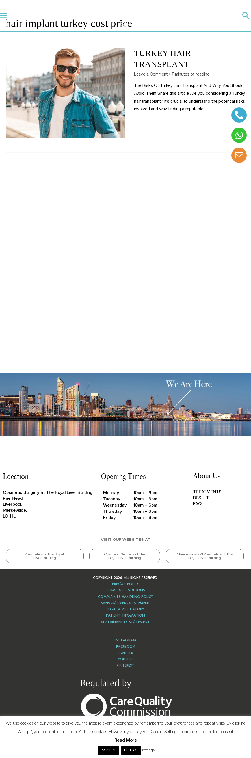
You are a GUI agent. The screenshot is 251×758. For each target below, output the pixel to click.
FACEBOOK (125, 647)
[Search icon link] (246, 15)
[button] (45, 556)
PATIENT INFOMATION (125, 615)
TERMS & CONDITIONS (125, 590)
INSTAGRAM (125, 640)
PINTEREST (125, 665)
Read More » (146, 123)
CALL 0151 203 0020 (195, 17)
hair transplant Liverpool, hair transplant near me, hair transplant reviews (125, 258)
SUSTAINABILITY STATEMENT (125, 622)
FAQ (197, 503)
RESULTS (65, 15)
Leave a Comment (151, 74)
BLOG (99, 15)
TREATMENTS (41, 15)
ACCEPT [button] (108, 750)
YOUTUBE (125, 659)
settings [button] (148, 750)
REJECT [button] (131, 750)
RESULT (201, 497)
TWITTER (125, 653)
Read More (125, 740)
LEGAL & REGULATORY (125, 609)
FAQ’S (83, 15)
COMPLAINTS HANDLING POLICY (125, 597)
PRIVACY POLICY (125, 584)
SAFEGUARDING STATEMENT (125, 603)
